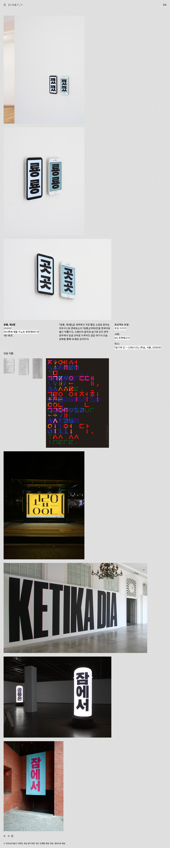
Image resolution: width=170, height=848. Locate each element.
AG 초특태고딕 (122, 337)
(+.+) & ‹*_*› (15, 4)
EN (164, 4)
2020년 (8, 328)
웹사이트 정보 (60, 843)
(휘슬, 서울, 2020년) (137, 347)
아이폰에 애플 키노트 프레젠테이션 (21, 331)
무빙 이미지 (120, 328)
